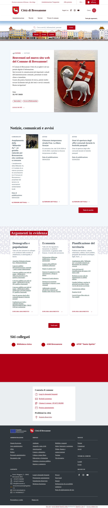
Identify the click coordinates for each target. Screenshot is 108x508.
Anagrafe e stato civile (39, 446)
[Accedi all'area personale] (92, 2)
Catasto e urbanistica (39, 452)
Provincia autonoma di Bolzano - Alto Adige (23, 2)
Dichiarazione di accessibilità (64, 484)
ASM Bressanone (54, 344)
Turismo (57, 455)
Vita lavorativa (59, 458)
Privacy (57, 475)
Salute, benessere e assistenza (64, 446)
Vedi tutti (54, 325)
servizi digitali (55, 506)
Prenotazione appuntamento (41, 478)
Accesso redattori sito (92, 506)
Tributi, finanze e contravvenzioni (60, 450)
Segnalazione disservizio (40, 481)
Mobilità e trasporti (61, 443)
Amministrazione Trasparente (50, 2)
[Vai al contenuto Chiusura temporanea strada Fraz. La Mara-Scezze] (51, 201)
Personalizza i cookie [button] (16, 500)
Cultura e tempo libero (39, 455)
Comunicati (81, 446)
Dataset (57, 481)
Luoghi (80, 461)
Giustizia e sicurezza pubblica (42, 461)
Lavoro (51, 34)
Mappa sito (35, 500)
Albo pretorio (68, 2)
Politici (12, 452)
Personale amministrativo (17, 455)
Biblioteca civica (24, 344)
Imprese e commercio (39, 464)
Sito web (48, 506)
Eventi (44, 34)
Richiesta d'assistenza (39, 484)
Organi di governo (15, 443)
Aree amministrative (16, 446)
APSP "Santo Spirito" (85, 344)
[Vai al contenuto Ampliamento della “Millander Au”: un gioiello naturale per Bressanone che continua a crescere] (20, 202)
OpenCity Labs (80, 506)
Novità (36, 34)
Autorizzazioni (37, 449)
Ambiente (36, 443)
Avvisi (79, 449)
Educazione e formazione (40, 458)
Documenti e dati (15, 458)
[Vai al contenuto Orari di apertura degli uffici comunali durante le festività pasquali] (81, 201)
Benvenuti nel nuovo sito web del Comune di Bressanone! (31, 59)
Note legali (58, 478)
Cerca (71, 27)
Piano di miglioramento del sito (64, 490)
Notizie (17, 53)
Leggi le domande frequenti (41, 475)
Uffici (12, 449)
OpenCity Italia (64, 506)
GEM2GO (58, 487)
